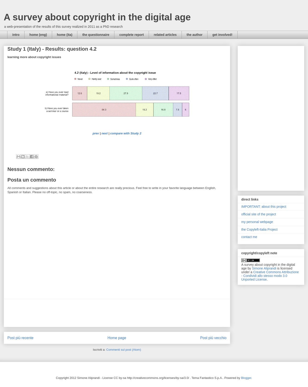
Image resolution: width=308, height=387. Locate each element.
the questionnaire (95, 35)
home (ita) (64, 35)
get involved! (222, 35)
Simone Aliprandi (264, 268)
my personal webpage (257, 222)
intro (15, 35)
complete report (131, 35)
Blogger (246, 378)
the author (194, 35)
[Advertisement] (117, 313)
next (104, 133)
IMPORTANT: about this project (263, 206)
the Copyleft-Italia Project (259, 229)
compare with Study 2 (125, 133)
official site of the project (258, 214)
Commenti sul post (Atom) (123, 349)
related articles (165, 35)
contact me (249, 237)
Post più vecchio (213, 338)
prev (96, 133)
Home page (116, 338)
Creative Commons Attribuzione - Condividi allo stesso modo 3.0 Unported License (270, 275)
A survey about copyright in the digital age (97, 17)
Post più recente (20, 338)
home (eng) (38, 35)
